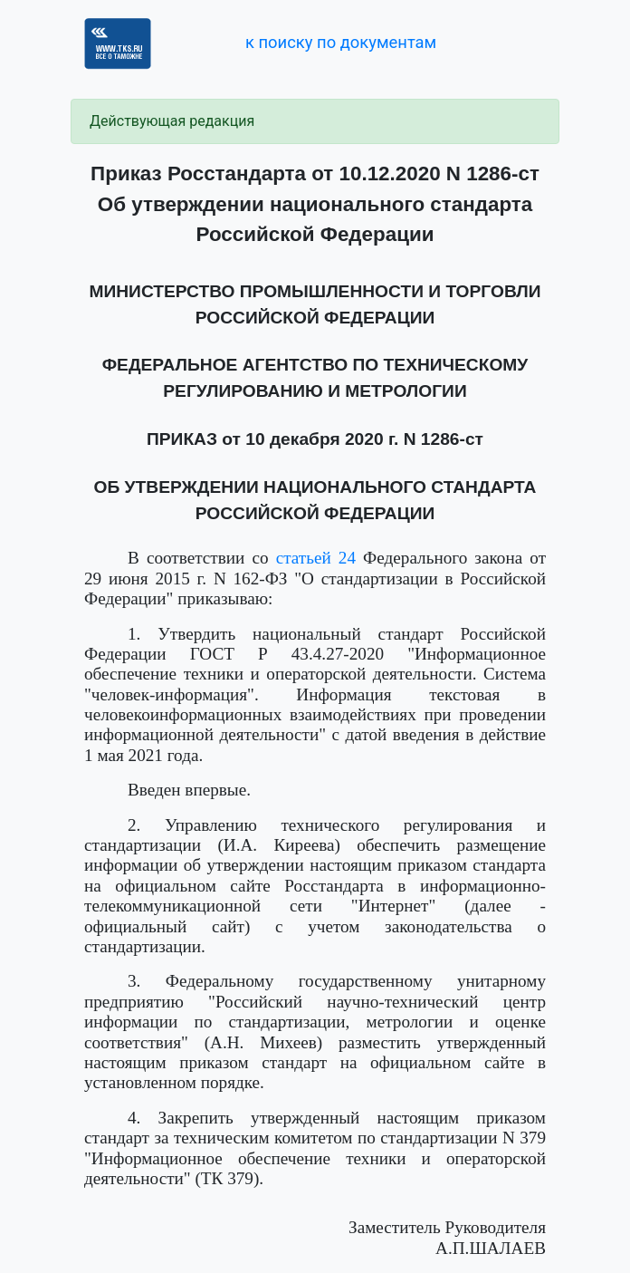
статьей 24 (316, 557)
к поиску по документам (340, 42)
